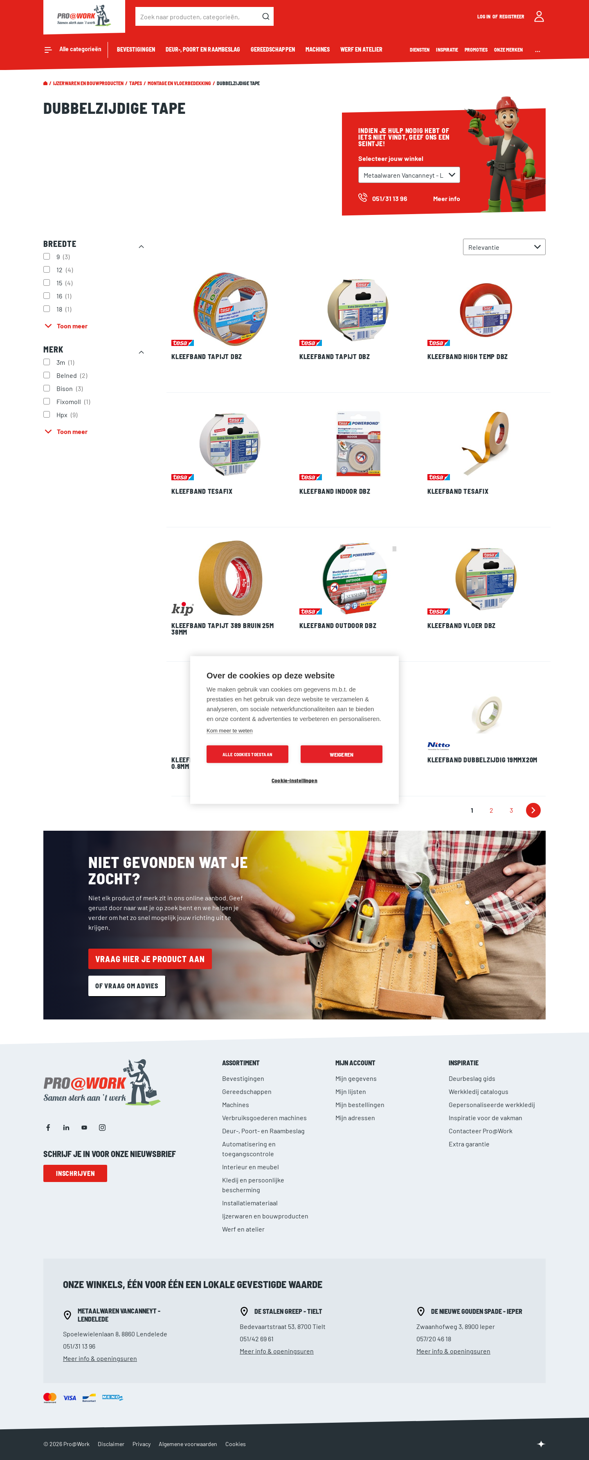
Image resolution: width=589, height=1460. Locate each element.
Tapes (135, 83)
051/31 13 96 (79, 1346)
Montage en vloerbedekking (179, 83)
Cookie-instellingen (294, 780)
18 (64, 309)
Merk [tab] (53, 349)
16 (64, 296)
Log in (484, 16)
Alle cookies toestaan (247, 754)
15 (65, 282)
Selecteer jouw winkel (390, 158)
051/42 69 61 (257, 1338)
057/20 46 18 (433, 1338)
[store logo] (84, 16)
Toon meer (72, 326)
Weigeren (342, 754)
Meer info (446, 198)
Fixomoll (74, 401)
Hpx (67, 414)
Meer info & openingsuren (100, 1358)
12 (65, 269)
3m (66, 362)
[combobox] (204, 16)
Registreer (512, 16)
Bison (70, 388)
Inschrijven (75, 1173)
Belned (72, 375)
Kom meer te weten (230, 731)
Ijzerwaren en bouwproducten (88, 83)
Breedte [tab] (59, 244)
